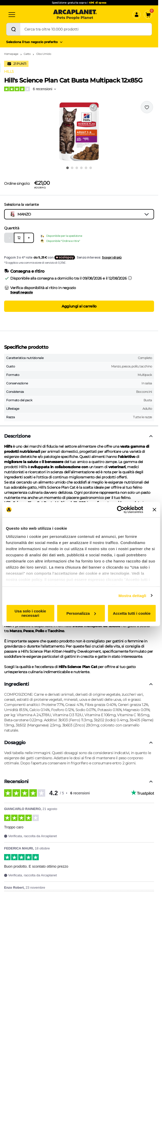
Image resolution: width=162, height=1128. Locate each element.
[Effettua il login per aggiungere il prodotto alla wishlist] (147, 107)
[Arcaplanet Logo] (75, 14)
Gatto (27, 54)
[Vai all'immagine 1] (67, 168)
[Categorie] (11, 14)
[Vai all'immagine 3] (76, 168)
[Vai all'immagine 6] (90, 168)
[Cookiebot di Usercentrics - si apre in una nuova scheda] (120, 510)
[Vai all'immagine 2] (72, 168)
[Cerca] (13, 29)
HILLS (9, 71)
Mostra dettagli (132, 595)
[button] (79, 131)
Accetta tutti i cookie (132, 613)
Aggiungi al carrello (79, 306)
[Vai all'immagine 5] (86, 168)
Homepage (11, 54)
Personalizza (81, 613)
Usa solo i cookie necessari (30, 613)
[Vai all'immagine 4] (81, 168)
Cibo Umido (43, 54)
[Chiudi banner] (154, 509)
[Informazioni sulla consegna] (130, 278)
